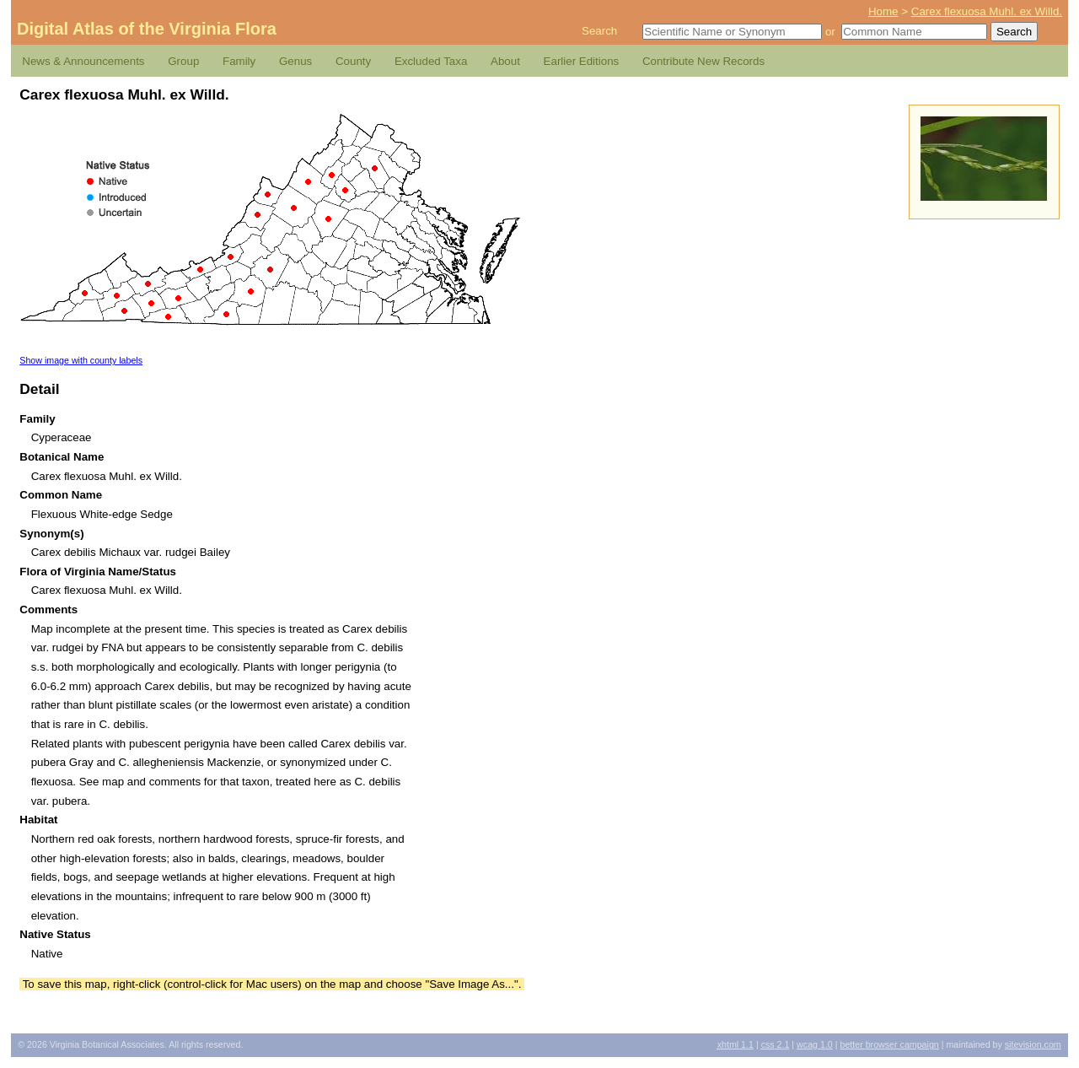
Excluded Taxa (431, 61)
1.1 (735, 1044)
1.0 (815, 1044)
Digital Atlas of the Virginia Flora (146, 28)
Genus (295, 61)
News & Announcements (83, 61)
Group (183, 61)
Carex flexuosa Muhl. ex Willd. (986, 11)
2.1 (775, 1044)
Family (239, 61)
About (505, 61)
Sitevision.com (1033, 1044)
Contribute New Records (703, 61)
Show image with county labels (80, 360)
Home (883, 11)
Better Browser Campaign (889, 1044)
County (353, 61)
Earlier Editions (582, 61)
